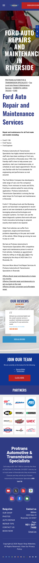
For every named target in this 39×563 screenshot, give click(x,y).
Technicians (20, 371)
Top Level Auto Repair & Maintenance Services (18, 85)
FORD (15, 91)
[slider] (19, 304)
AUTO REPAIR (9, 520)
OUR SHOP (7, 513)
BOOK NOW (8, 531)
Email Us (32, 532)
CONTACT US (8, 527)
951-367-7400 (24, 255)
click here (19, 378)
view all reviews (19, 339)
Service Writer (20, 369)
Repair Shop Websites (26, 544)
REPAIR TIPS (8, 524)
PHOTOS (6, 516)
